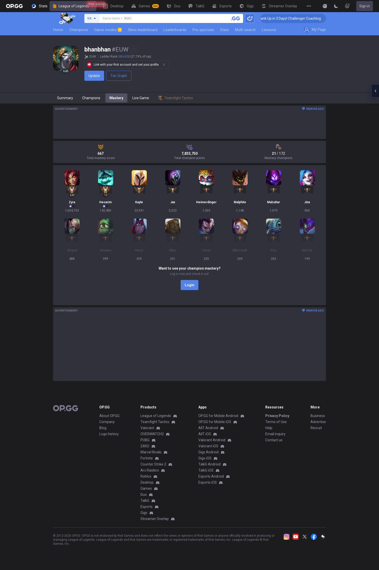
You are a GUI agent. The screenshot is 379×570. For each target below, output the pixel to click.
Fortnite (146, 458)
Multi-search (245, 30)
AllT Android (208, 428)
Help (268, 428)
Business (318, 416)
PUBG (145, 440)
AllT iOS (204, 434)
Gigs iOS (204, 458)
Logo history (109, 434)
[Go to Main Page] (14, 6)
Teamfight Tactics (154, 422)
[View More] (309, 6)
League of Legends (73, 6)
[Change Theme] (336, 6)
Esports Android (211, 476)
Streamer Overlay (154, 519)
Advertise (318, 422)
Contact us (273, 440)
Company (107, 422)
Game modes (108, 30)
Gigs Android (208, 452)
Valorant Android (211, 440)
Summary (65, 98)
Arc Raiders (149, 470)
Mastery (116, 98)
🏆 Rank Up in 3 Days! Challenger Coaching (297, 18)
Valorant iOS (208, 446)
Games (146, 488)
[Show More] (325, 6)
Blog (102, 428)
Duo (143, 495)
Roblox (145, 476)
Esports (146, 507)
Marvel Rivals (150, 452)
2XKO (144, 446)
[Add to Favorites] (133, 49)
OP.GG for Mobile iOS (214, 422)
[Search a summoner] (235, 18)
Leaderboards (174, 30)
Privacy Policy (277, 416)
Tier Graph (118, 76)
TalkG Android (209, 464)
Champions (78, 30)
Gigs (143, 513)
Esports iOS (207, 482)
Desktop (147, 482)
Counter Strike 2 (153, 464)
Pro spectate (203, 30)
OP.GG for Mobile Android (218, 416)
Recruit (316, 428)
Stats (224, 30)
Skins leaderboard (142, 30)
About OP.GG (109, 416)
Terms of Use (276, 422)
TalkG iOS (206, 470)
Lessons (269, 30)
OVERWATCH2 (152, 434)
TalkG (144, 501)
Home (58, 30)
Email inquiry (275, 434)
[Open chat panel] (375, 90)
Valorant (147, 428)
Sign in (364, 6)
